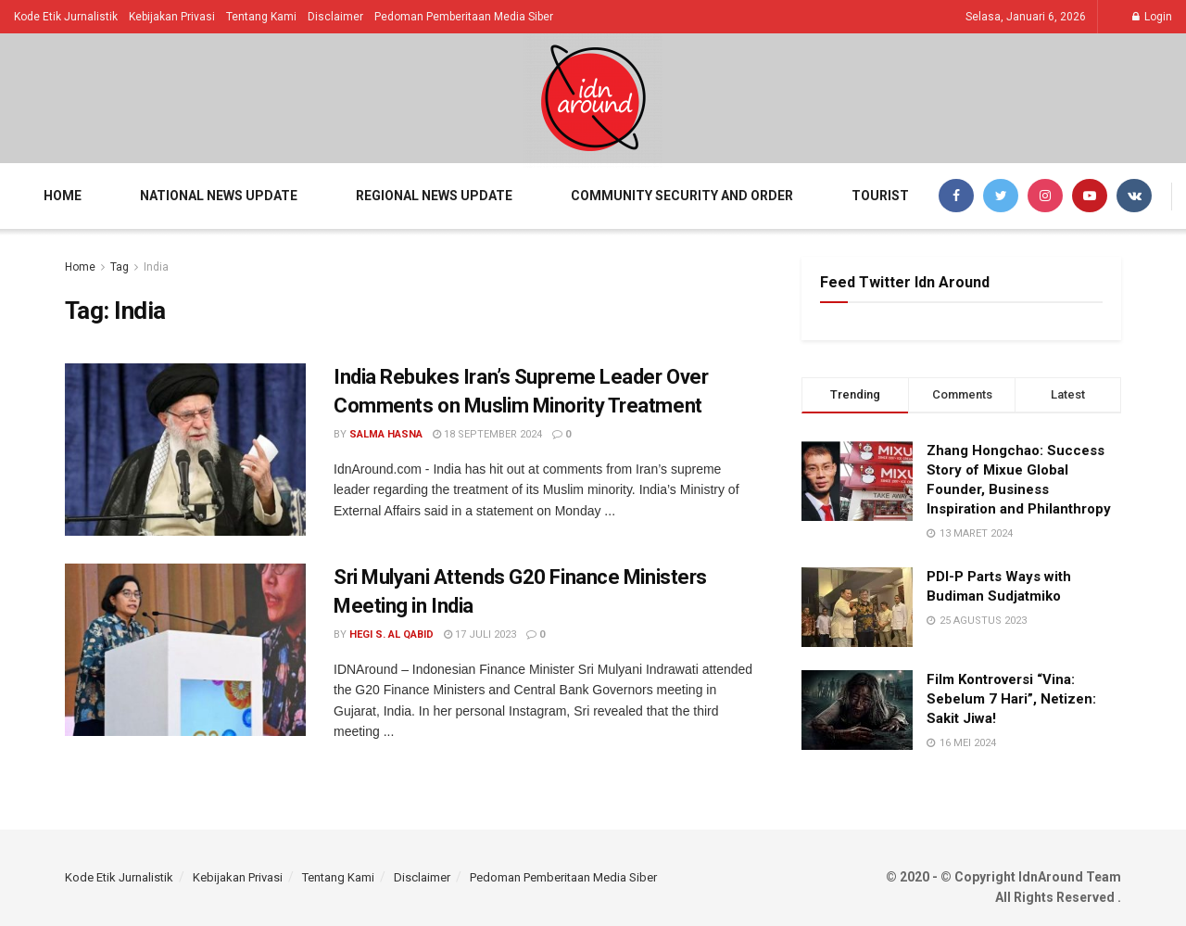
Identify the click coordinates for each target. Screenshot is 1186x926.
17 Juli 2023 (480, 634)
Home (63, 195)
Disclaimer (335, 16)
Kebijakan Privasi (172, 16)
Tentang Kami (261, 16)
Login (1152, 16)
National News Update (218, 195)
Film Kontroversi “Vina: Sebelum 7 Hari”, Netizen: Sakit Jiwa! (1011, 699)
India (156, 266)
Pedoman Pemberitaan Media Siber (463, 16)
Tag (119, 266)
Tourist (880, 195)
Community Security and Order (682, 195)
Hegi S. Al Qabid (391, 634)
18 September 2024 (487, 434)
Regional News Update (434, 195)
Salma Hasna (386, 434)
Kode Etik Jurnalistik (66, 16)
